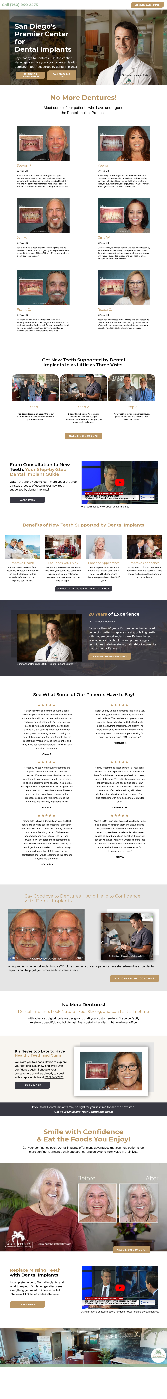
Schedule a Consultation (30, 75)
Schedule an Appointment (147, 5)
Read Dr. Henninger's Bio (110, 656)
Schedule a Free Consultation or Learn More (83, 589)
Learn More (27, 499)
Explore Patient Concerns (134, 978)
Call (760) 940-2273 (20, 5)
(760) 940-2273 (54, 1077)
